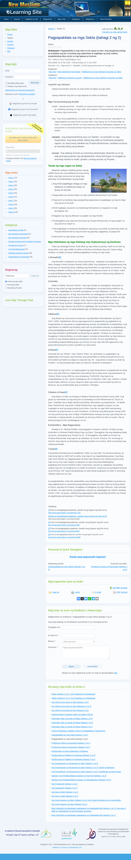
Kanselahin (93, 666)
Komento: (53, 647)
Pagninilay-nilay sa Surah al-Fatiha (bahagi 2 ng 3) (72, 723)
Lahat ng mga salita (13, 281)
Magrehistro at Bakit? (27, 94)
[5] (56, 449)
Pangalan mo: (54, 628)
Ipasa (71, 666)
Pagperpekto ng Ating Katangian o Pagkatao (69, 751)
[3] (57, 350)
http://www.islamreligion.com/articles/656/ (64, 531)
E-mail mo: (53, 635)
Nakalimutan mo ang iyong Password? (20, 90)
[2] (58, 314)
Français (10, 45)
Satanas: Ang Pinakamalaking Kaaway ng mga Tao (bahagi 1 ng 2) (78, 776)
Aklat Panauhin (105, 19)
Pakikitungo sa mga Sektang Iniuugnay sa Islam (101, 72)
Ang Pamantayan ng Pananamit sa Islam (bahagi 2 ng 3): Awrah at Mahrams (82, 768)
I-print (75, 592)
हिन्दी (8, 51)
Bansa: (52, 641)
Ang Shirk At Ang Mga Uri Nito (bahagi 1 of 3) (70, 702)
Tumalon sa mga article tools (114, 32)
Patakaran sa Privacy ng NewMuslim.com (67, 847)
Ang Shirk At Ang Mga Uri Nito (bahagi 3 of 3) (70, 710)
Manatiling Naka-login (14, 83)
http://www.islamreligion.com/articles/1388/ (64, 537)
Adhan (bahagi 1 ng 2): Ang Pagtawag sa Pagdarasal (73, 694)
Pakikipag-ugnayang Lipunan (70, 78)
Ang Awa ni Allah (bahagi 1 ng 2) (64, 792)
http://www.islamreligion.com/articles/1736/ (64, 513)
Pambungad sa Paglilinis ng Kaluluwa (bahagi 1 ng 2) (73, 755)
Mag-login (35, 83)
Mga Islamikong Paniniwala (69, 72)
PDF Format (120, 592)
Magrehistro (47, 19)
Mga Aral (52, 72)
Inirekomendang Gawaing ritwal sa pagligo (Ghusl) (72, 714)
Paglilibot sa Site (31, 19)
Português (11, 48)
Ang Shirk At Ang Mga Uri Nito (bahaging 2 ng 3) (71, 706)
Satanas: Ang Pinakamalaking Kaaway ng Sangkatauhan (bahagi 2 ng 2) (81, 780)
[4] (66, 392)
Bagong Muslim (25, 9)
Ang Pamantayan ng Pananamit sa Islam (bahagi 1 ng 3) (74, 763)
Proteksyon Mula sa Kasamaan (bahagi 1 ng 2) (70, 743)
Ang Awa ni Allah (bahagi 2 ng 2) (64, 796)
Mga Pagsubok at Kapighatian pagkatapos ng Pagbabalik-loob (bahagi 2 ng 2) (83, 815)
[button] (6, 178)
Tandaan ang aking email (15, 86)
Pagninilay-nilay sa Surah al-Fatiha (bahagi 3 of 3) (72, 727)
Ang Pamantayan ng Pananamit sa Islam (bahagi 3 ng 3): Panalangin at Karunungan (86, 772)
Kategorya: (52, 69)
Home (6, 19)
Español (10, 41)
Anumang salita (12, 285)
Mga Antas (63, 19)
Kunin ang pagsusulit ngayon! (88, 556)
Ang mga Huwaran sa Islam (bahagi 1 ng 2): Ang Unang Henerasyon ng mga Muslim (86, 800)
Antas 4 (51, 29)
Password (9, 77)
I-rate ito (53, 592)
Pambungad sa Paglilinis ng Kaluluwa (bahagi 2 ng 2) (73, 759)
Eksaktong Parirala (13, 288)
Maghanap (91, 19)
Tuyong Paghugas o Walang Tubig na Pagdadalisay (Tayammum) (78, 731)
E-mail (96, 592)
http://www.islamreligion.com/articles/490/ (64, 525)
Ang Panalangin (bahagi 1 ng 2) (64, 784)
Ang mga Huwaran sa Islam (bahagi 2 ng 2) (69, 804)
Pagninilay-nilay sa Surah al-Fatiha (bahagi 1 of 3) (72, 719)
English (9, 34)
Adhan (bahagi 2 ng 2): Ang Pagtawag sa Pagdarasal (73, 698)
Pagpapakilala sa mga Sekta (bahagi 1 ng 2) (69, 735)
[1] (49, 510)
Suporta (17, 19)
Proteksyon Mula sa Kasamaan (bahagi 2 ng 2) (70, 747)
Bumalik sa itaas (118, 588)
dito (115, 673)
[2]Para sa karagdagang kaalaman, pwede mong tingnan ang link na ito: (77, 516)
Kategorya (77, 19)
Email (7, 71)
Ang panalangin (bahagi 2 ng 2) (64, 788)
